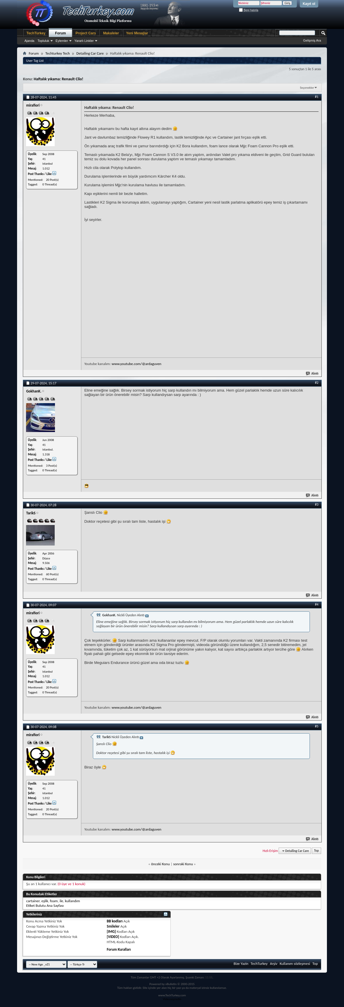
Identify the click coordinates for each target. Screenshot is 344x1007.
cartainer (32, 901)
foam (54, 901)
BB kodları (115, 921)
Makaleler (111, 33)
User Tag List (35, 61)
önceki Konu (160, 864)
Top (316, 851)
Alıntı (312, 373)
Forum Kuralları (119, 949)
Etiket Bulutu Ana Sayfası (45, 905)
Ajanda (29, 40)
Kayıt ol (309, 4)
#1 (316, 97)
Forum (60, 33)
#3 (316, 504)
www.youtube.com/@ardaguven (136, 364)
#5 (316, 726)
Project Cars (86, 33)
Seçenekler (307, 88)
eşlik (44, 901)
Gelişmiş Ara (312, 40)
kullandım (72, 901)
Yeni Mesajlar (137, 33)
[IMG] (111, 931)
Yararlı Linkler (84, 40)
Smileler (113, 926)
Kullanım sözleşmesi (295, 963)
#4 (316, 604)
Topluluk (43, 40)
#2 (316, 383)
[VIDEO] (113, 937)
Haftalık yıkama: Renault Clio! (58, 79)
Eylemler (62, 40)
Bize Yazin (240, 963)
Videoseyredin (172, 999)
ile (61, 901)
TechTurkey (35, 33)
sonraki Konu (183, 864)
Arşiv (273, 963)
